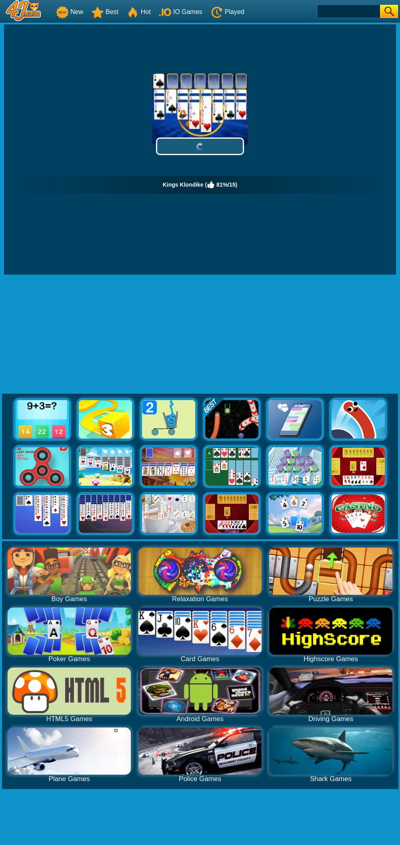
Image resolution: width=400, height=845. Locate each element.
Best (104, 11)
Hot (138, 11)
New (69, 11)
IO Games (180, 11)
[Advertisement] (200, 335)
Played (227, 11)
